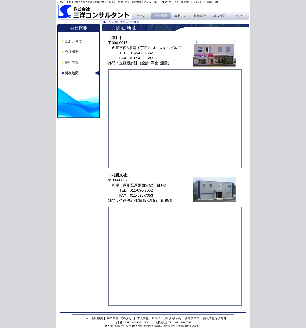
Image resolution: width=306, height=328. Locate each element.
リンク (239, 15)
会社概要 (161, 15)
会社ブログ (192, 318)
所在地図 (134, 22)
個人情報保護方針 (214, 318)
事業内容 (180, 15)
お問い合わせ (173, 318)
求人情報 (219, 15)
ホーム (141, 15)
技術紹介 (200, 15)
